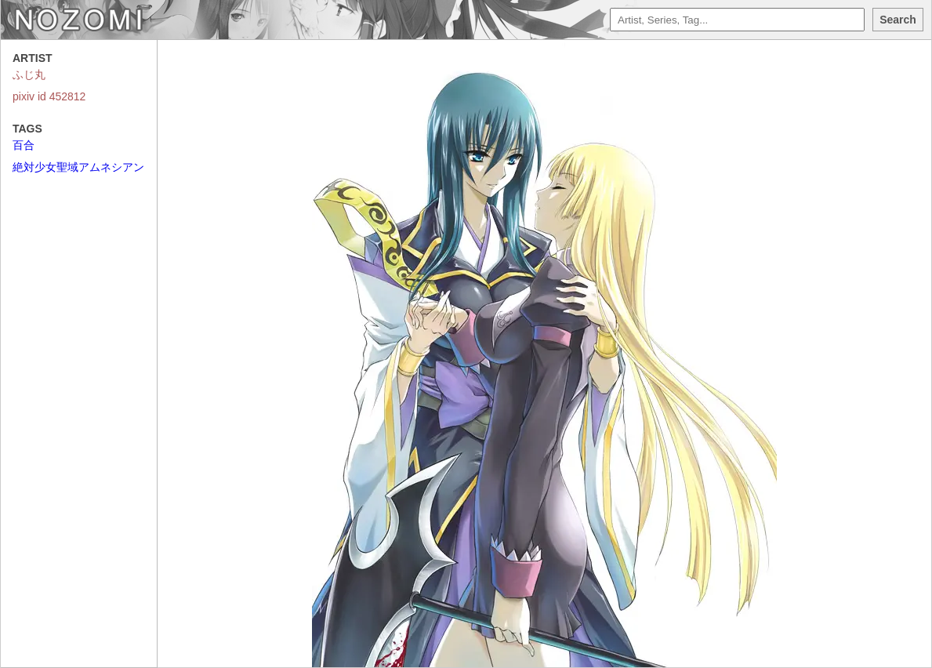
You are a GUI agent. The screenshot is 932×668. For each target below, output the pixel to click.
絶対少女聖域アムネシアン (78, 167)
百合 (23, 145)
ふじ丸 (29, 74)
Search (897, 19)
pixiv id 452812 (49, 96)
